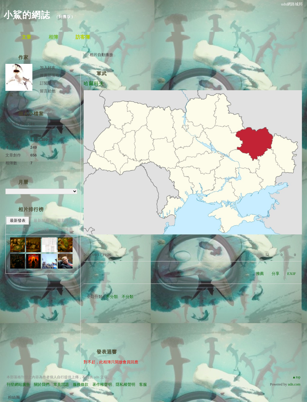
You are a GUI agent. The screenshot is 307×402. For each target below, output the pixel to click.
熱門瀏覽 (17, 229)
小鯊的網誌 (27, 15)
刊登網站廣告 (18, 384)
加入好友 (47, 67)
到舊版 (64, 16)
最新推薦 (65, 220)
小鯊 (9, 94)
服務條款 (80, 384)
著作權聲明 (102, 384)
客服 (143, 384)
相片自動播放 (101, 54)
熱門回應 (41, 229)
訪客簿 (83, 37)
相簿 (53, 37)
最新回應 (41, 220)
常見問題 (61, 384)
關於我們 (41, 384)
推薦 (260, 273)
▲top (296, 377)
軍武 (102, 73)
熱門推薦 (65, 229)
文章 (26, 37)
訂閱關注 (47, 83)
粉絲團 (14, 397)
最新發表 (17, 220)
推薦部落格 (49, 75)
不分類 (112, 296)
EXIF (291, 273)
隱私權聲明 (125, 384)
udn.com (294, 384)
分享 (275, 273)
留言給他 (47, 91)
